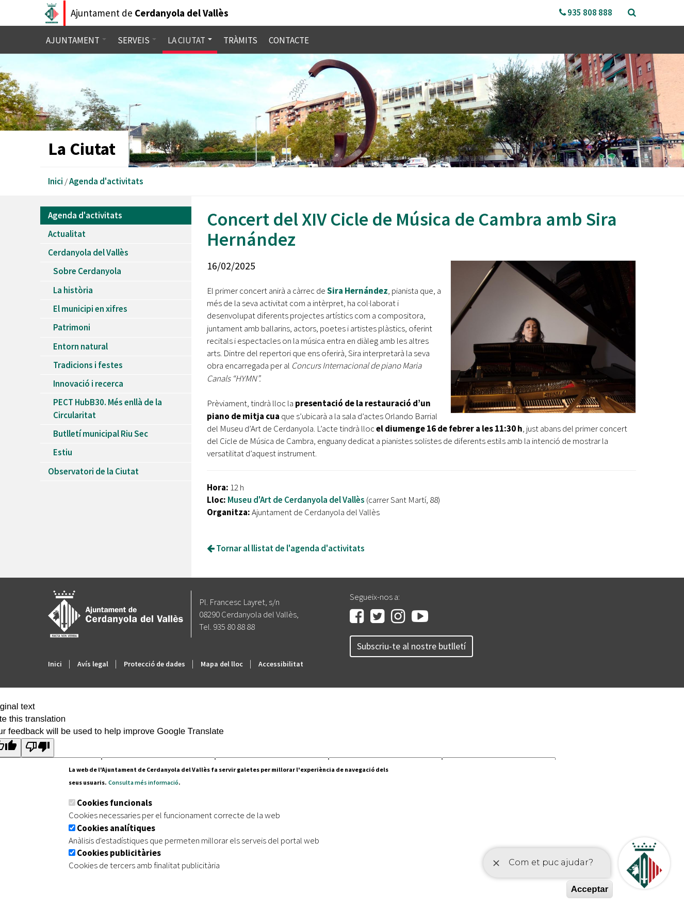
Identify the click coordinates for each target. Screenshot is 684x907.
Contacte (289, 40)
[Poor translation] (37, 747)
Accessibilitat (280, 664)
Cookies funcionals (114, 802)
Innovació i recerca (88, 383)
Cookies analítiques (116, 828)
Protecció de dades (154, 664)
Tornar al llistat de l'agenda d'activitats (286, 548)
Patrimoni (71, 327)
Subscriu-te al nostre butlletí (411, 646)
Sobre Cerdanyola (87, 271)
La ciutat (190, 40)
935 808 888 (585, 12)
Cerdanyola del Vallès (88, 252)
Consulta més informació (143, 782)
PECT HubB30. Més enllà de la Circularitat (107, 408)
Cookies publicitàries (119, 852)
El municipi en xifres (90, 308)
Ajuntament (76, 40)
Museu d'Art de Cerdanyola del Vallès (296, 499)
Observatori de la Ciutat (93, 471)
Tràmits (240, 40)
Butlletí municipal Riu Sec (100, 433)
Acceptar (590, 889)
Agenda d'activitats (106, 181)
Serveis (137, 40)
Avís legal (92, 664)
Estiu (62, 452)
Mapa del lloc (222, 664)
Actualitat (67, 234)
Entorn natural (80, 346)
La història (73, 290)
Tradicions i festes (88, 365)
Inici (55, 181)
